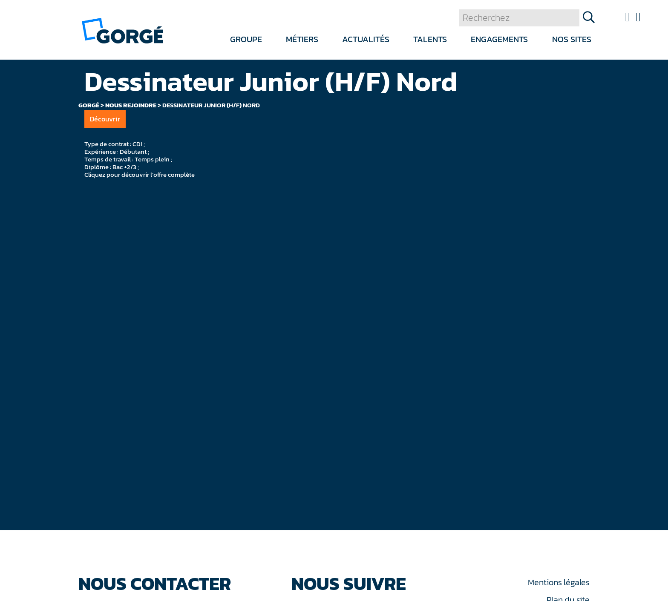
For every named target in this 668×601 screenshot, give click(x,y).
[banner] (122, 30)
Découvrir (105, 119)
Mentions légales (558, 582)
